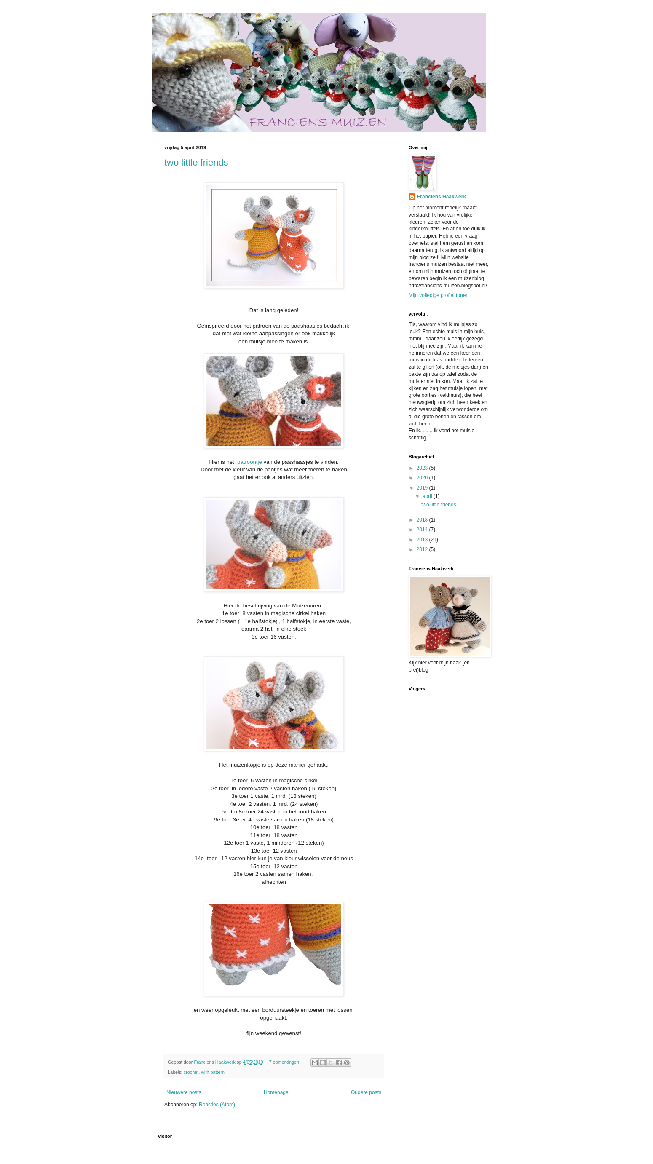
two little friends (196, 162)
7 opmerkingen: (285, 1062)
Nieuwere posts (183, 1092)
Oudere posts (366, 1092)
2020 (423, 478)
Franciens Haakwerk (441, 197)
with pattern (213, 1072)
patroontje (249, 462)
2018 (423, 520)
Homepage (276, 1092)
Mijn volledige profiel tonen (438, 295)
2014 (423, 529)
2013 (423, 540)
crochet (191, 1072)
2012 (423, 549)
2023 (423, 468)
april (428, 496)
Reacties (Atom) (217, 1105)
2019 (423, 488)
